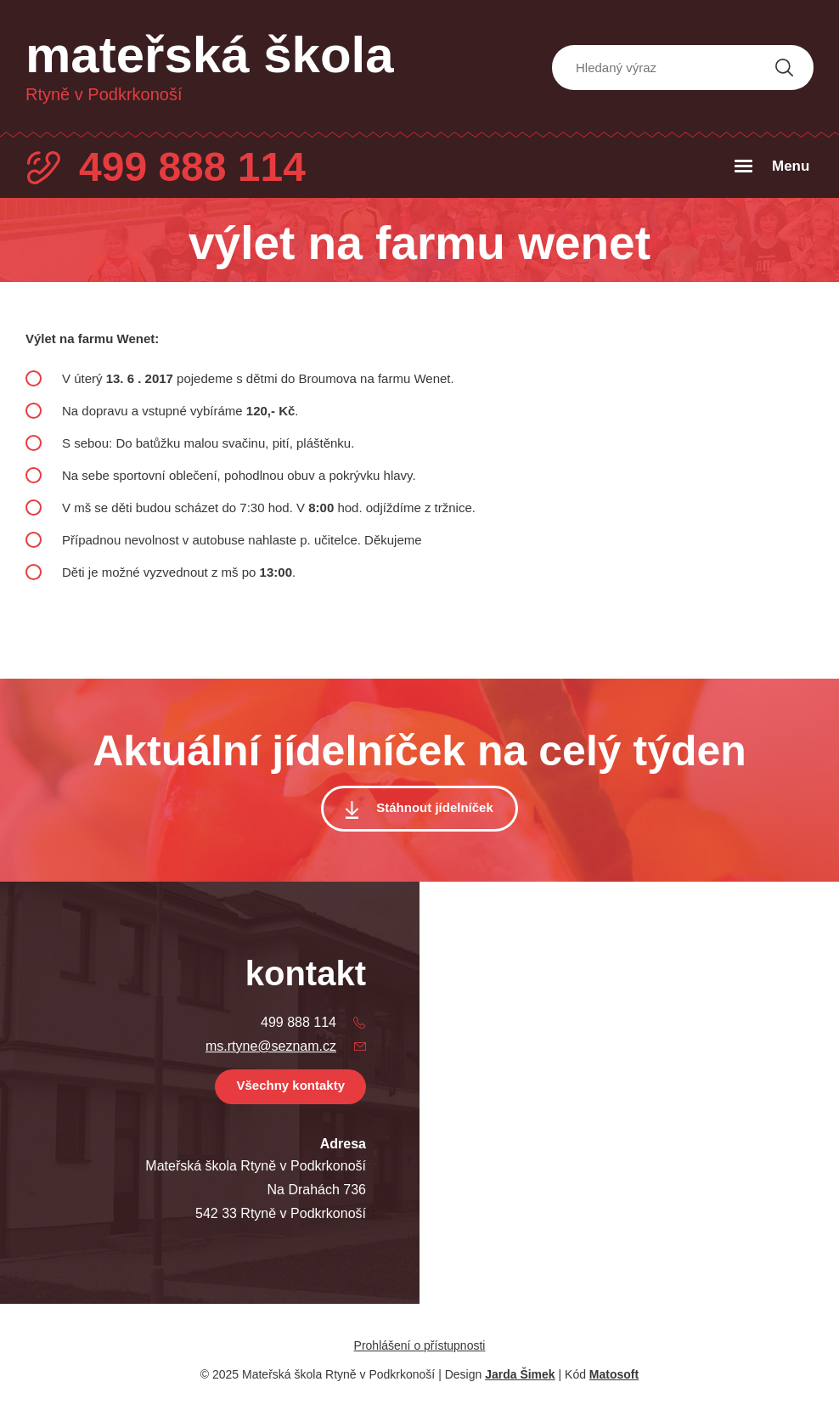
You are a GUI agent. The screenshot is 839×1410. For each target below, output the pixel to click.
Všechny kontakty (290, 1085)
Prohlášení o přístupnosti (420, 1345)
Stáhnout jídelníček (434, 807)
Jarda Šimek (520, 1374)
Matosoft (614, 1374)
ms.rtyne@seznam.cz (271, 1046)
